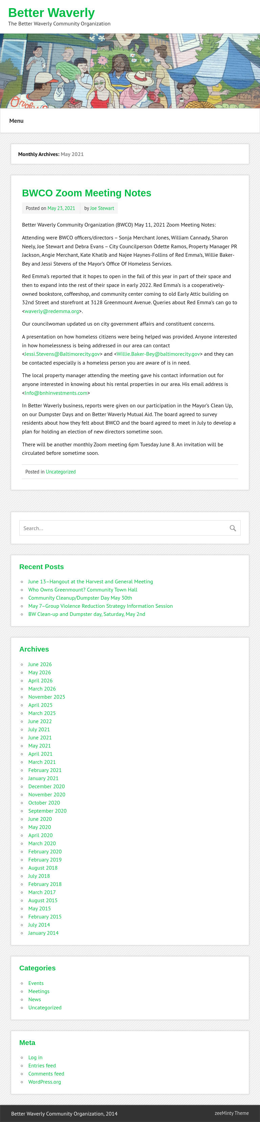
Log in (35, 1057)
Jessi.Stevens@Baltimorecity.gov (62, 353)
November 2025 (46, 696)
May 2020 (39, 827)
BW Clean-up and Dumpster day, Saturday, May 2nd (86, 614)
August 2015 (43, 900)
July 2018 (39, 875)
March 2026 (42, 688)
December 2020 (46, 786)
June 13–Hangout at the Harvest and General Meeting (90, 581)
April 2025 (40, 704)
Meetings (39, 991)
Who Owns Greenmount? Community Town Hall (82, 589)
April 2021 (40, 753)
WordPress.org (44, 1081)
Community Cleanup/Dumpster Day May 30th (80, 597)
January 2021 (43, 778)
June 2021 (40, 737)
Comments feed (46, 1073)
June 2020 (40, 818)
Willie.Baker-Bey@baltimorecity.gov (158, 353)
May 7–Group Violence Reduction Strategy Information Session (100, 605)
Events (36, 983)
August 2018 (43, 867)
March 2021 (42, 761)
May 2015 (39, 908)
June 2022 (40, 721)
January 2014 (43, 932)
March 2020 (42, 843)
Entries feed (42, 1065)
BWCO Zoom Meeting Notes (86, 193)
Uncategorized (61, 471)
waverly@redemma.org (52, 311)
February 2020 (45, 851)
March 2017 (42, 892)
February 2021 (45, 770)
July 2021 (39, 729)
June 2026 (40, 664)
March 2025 (42, 713)
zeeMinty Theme (232, 1113)
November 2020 (46, 794)
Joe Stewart (102, 208)
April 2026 (40, 680)
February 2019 (45, 859)
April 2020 (40, 835)
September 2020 (47, 810)
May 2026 (39, 672)
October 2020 (44, 802)
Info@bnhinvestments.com (56, 392)
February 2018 (45, 884)
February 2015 (45, 916)
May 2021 (39, 745)
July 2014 (39, 924)
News (34, 999)
